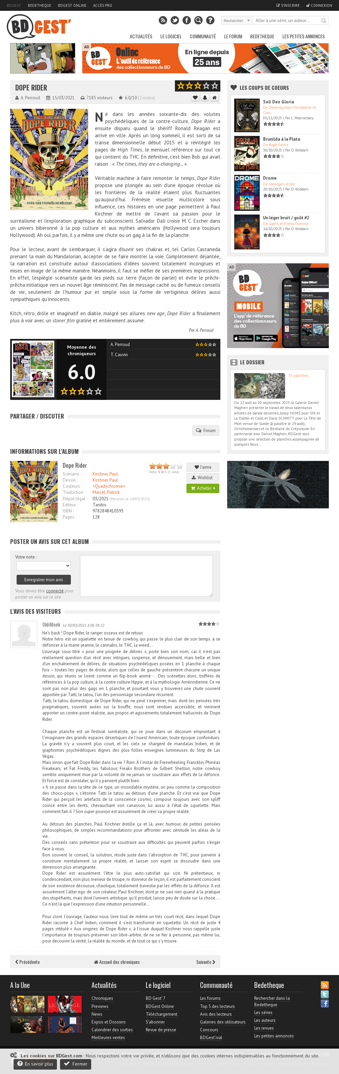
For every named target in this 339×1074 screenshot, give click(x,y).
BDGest (14, 5)
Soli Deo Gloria (278, 102)
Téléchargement (161, 1014)
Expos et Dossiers (109, 1022)
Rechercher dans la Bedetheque (272, 1001)
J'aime (203, 467)
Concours (209, 1030)
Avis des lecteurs (216, 1014)
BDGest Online (72, 5)
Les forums (210, 998)
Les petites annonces (303, 36)
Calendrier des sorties (112, 1030)
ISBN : (68, 511)
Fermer (75, 1063)
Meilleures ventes (108, 1037)
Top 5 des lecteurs (217, 1006)
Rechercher (324, 21)
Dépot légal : (75, 499)
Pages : (69, 517)
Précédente (27, 961)
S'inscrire (288, 5)
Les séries (263, 1012)
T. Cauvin (119, 355)
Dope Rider (31, 88)
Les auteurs (265, 1020)
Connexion (319, 5)
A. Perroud (205, 330)
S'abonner (155, 1022)
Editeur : (70, 505)
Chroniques (102, 998)
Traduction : (74, 492)
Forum (206, 430)
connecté (55, 591)
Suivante (205, 961)
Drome (270, 178)
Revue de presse (161, 1030)
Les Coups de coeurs (264, 87)
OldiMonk (51, 624)
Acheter (203, 488)
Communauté (203, 36)
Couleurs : (72, 486)
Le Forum (233, 36)
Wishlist (203, 478)
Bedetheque (39, 5)
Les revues (264, 1028)
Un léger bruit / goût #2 (286, 218)
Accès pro (102, 5)
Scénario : (72, 474)
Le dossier (252, 362)
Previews (100, 1006)
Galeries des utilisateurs (223, 1022)
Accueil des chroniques (117, 961)
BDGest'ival (211, 1037)
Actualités (141, 36)
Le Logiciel (171, 36)
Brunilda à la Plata (281, 139)
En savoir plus (35, 1063)
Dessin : (70, 480)
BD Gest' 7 (155, 998)
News (97, 1014)
